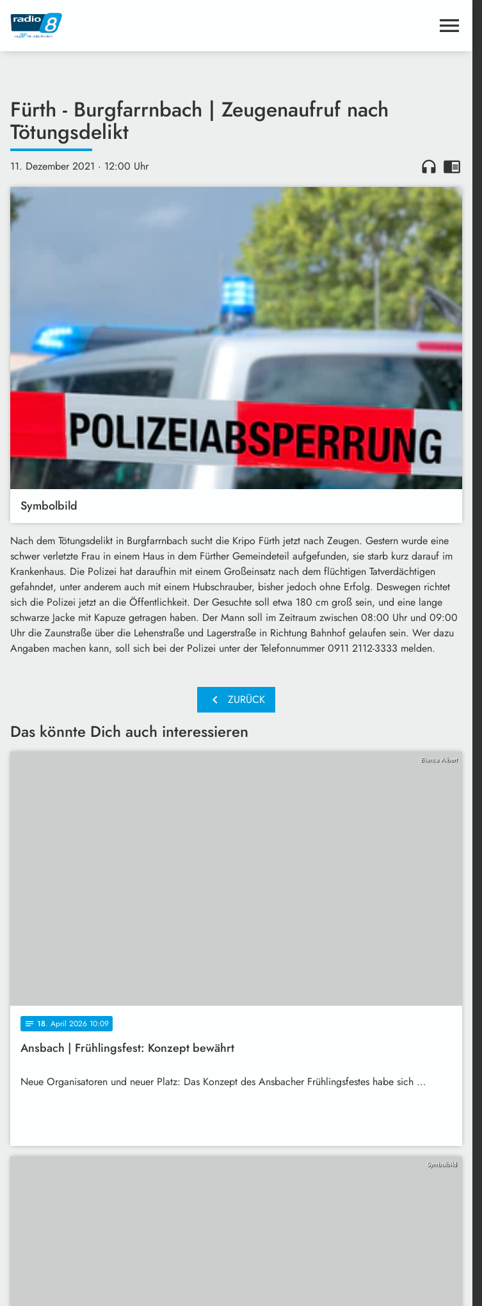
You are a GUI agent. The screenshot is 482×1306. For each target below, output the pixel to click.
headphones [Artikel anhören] (429, 166)
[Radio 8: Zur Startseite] (123, 25)
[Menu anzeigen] (449, 25)
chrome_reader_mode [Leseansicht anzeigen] (452, 166)
